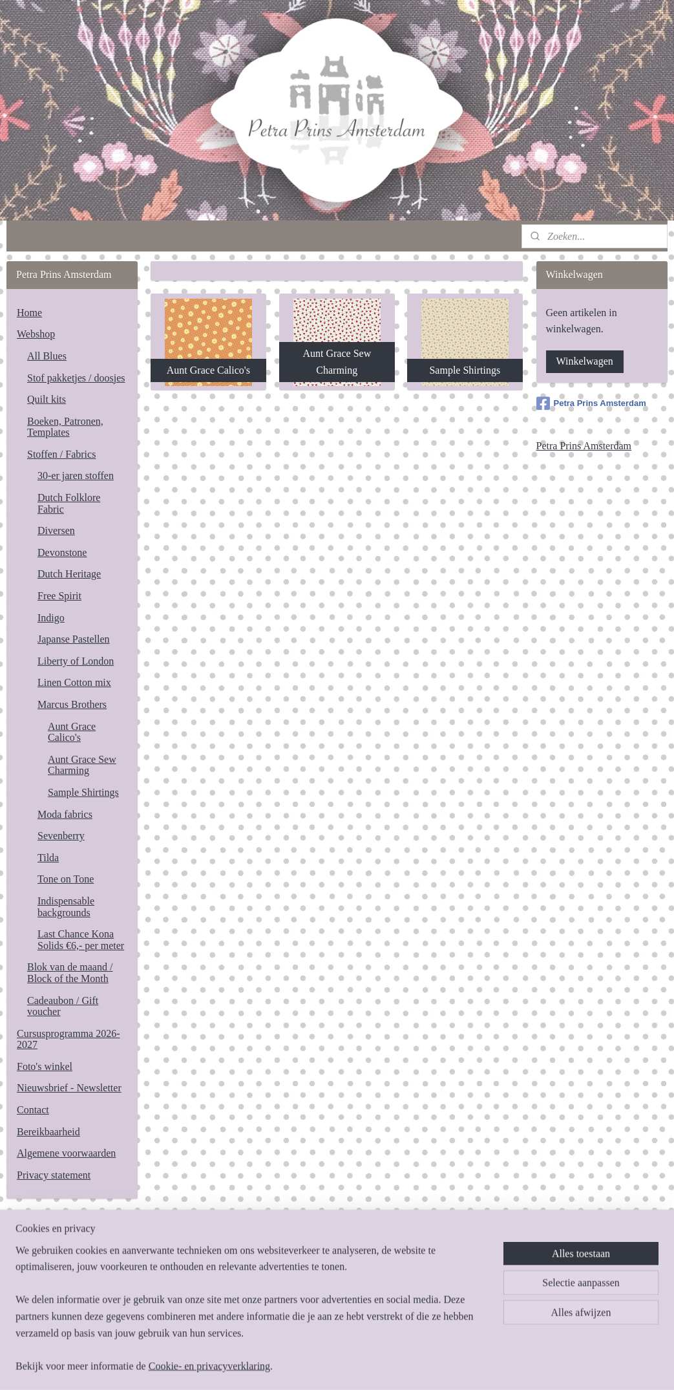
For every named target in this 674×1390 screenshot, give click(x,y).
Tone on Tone (65, 878)
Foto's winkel (44, 1066)
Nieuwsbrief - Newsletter (69, 1087)
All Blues (47, 355)
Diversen (56, 530)
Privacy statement (53, 1175)
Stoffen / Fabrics (61, 454)
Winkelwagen (584, 361)
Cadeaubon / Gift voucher (62, 1006)
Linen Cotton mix (74, 682)
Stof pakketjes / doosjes (76, 377)
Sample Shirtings (83, 792)
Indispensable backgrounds (65, 906)
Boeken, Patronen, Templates (65, 427)
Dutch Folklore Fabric (68, 503)
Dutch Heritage (69, 573)
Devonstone (62, 552)
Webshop (36, 333)
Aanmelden (50, 1311)
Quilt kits (46, 399)
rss (332, 1366)
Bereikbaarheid (48, 1131)
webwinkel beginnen (370, 1366)
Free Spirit (59, 595)
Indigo (51, 617)
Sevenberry (61, 835)
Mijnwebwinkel (464, 1366)
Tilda (48, 857)
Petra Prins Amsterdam (591, 403)
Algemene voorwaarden (66, 1153)
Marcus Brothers (72, 704)
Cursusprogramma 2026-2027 (68, 1039)
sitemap (312, 1366)
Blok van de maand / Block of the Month (69, 972)
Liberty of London (75, 661)
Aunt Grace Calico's (72, 732)
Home (29, 312)
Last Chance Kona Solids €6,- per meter (80, 939)
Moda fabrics (64, 814)
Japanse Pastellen (73, 639)
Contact (33, 1109)
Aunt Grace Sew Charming (82, 765)
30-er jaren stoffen (75, 475)
